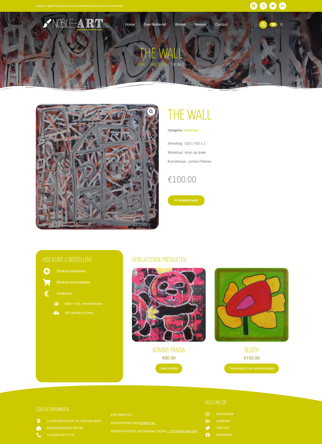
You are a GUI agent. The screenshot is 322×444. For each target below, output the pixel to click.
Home (130, 24)
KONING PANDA (169, 350)
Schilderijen (191, 130)
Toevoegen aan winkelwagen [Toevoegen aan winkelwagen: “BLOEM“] (251, 368)
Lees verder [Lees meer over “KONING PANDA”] (169, 368)
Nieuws (200, 24)
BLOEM (251, 350)
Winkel (180, 24)
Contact (221, 24)
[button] (263, 25)
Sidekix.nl (147, 423)
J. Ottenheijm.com (182, 431)
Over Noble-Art (155, 24)
